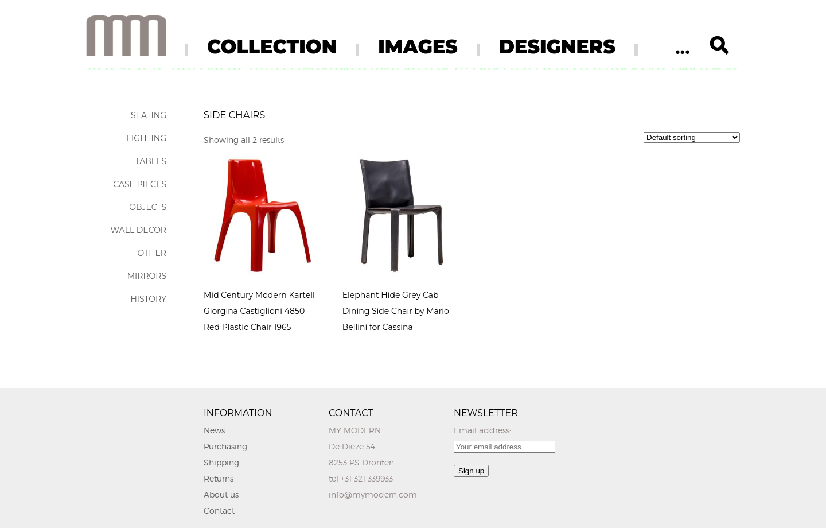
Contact (219, 510)
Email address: (482, 430)
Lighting (146, 138)
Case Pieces (139, 184)
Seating (148, 115)
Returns (218, 478)
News (214, 430)
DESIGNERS (557, 46)
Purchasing (225, 446)
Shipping (221, 462)
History (148, 299)
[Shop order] (692, 137)
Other (151, 253)
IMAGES (418, 46)
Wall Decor (138, 230)
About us (221, 494)
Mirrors (146, 276)
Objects (147, 207)
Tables (150, 161)
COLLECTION (272, 46)
